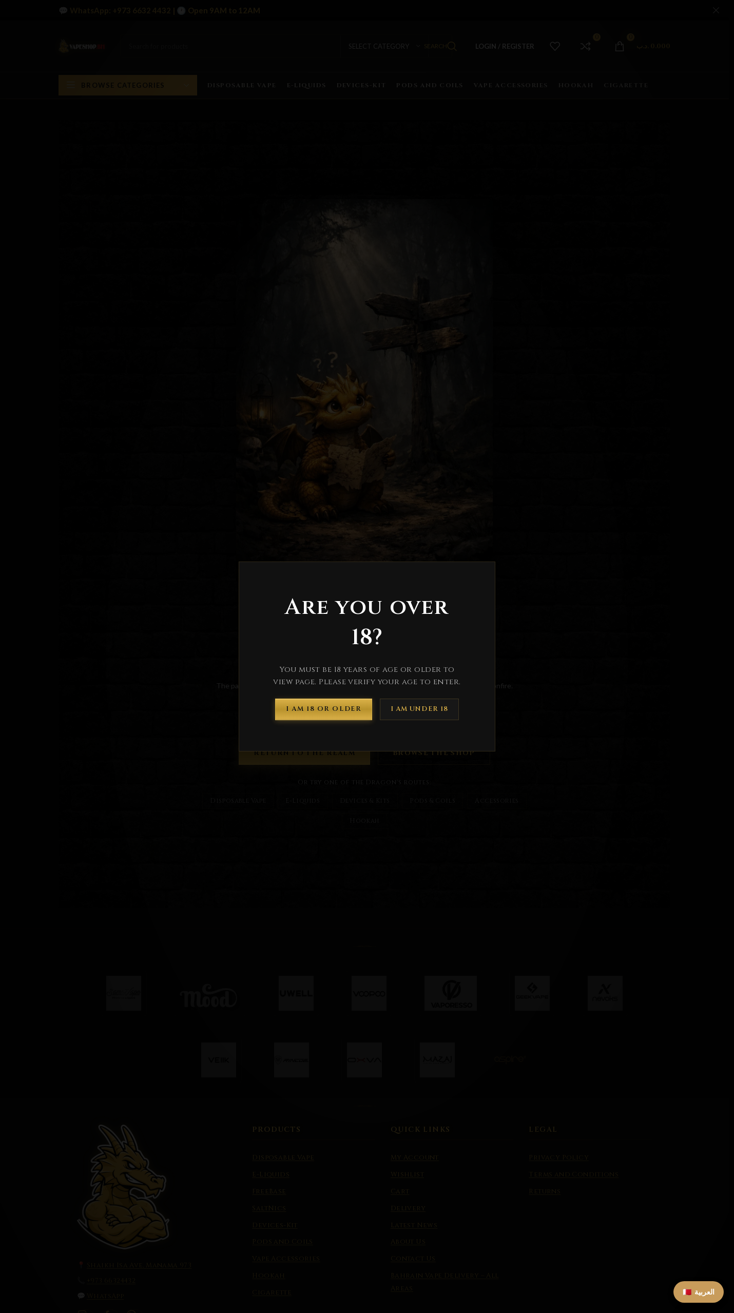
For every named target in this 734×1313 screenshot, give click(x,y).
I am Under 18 (419, 708)
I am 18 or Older (323, 708)
